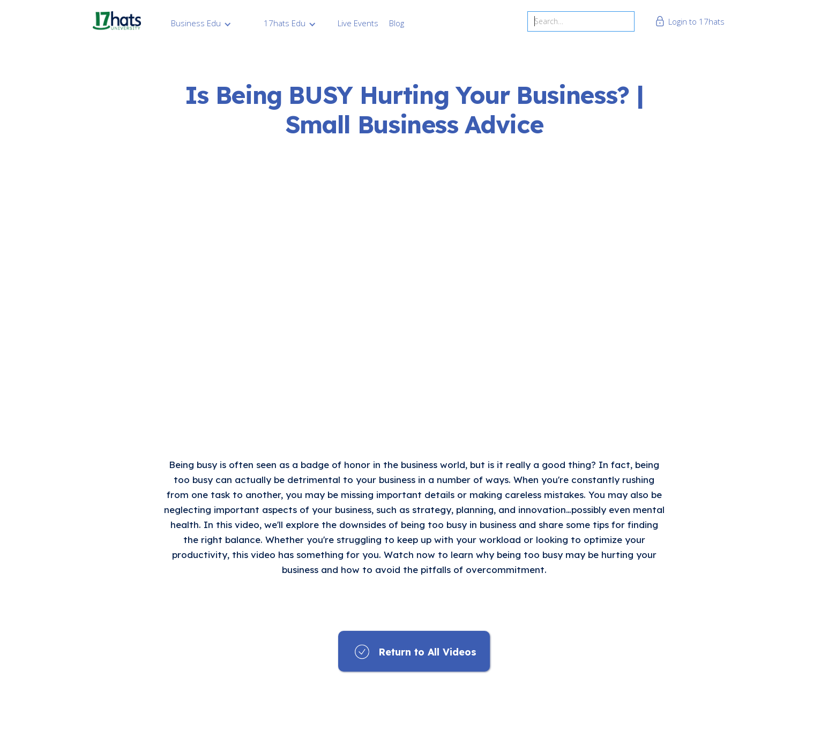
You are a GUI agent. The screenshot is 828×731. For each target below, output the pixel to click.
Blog (396, 23)
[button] (201, 23)
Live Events (358, 23)
